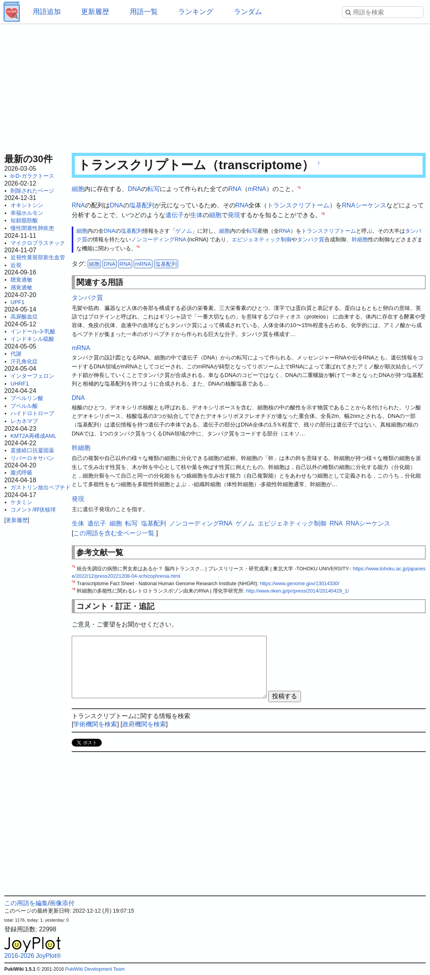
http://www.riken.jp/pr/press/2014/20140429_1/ (297, 591)
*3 (138, 247)
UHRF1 (20, 383)
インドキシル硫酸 (32, 339)
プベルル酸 (24, 406)
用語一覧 (144, 12)
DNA (134, 189)
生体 (196, 215)
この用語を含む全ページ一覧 (113, 533)
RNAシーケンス (364, 205)
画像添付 (62, 903)
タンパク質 (310, 239)
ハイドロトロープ (32, 413)
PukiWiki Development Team (95, 969)
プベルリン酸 (27, 398)
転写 (153, 189)
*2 (323, 213)
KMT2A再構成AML (33, 436)
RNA (235, 189)
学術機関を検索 (95, 724)
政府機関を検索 (144, 724)
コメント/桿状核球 (33, 509)
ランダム (248, 12)
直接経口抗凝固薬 (32, 450)
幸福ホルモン (27, 213)
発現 (234, 215)
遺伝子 (174, 215)
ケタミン (21, 502)
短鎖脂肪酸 (24, 220)
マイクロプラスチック (38, 243)
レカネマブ (24, 421)
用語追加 (47, 12)
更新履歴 (95, 12)
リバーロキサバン (32, 458)
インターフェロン (32, 376)
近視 (16, 265)
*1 (299, 187)
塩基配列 (141, 205)
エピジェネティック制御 (262, 239)
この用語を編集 (26, 903)
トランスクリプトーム (298, 205)
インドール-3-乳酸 (33, 331)
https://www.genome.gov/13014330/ (299, 583)
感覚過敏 (21, 287)
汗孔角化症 (24, 361)
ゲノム (183, 231)
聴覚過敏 (21, 279)
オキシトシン (27, 205)
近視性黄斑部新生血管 (38, 257)
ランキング (195, 12)
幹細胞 (360, 239)
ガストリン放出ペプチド (41, 487)
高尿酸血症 (24, 316)
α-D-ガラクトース (32, 176)
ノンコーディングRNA (158, 239)
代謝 (16, 353)
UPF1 (18, 302)
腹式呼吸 (21, 472)
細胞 (78, 189)
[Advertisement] (215, 85)
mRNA (257, 189)
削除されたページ (32, 191)
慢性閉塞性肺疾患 (32, 228)
